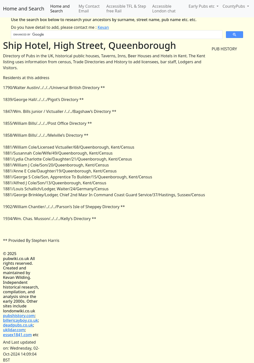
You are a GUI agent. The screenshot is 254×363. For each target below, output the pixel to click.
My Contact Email (89, 8)
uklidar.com (14, 329)
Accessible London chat (164, 8)
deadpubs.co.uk (18, 325)
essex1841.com (17, 334)
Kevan (103, 27)
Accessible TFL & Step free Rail (126, 8)
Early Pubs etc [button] (202, 6)
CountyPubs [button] (234, 6)
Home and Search (23, 8)
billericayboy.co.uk (20, 320)
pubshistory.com (18, 315)
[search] (116, 35)
